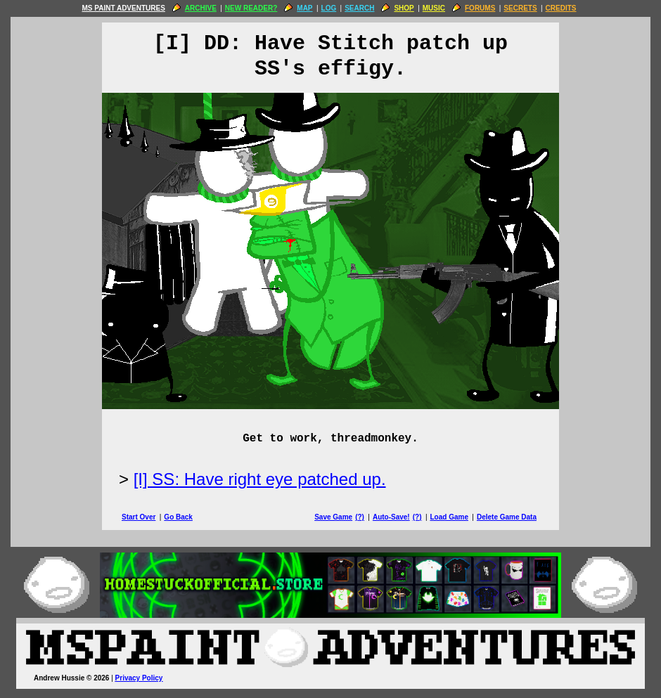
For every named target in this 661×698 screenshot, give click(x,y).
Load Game (449, 517)
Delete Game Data (507, 517)
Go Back (178, 517)
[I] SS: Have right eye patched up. (260, 479)
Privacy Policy (139, 678)
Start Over (138, 517)
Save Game (333, 517)
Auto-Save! (391, 517)
